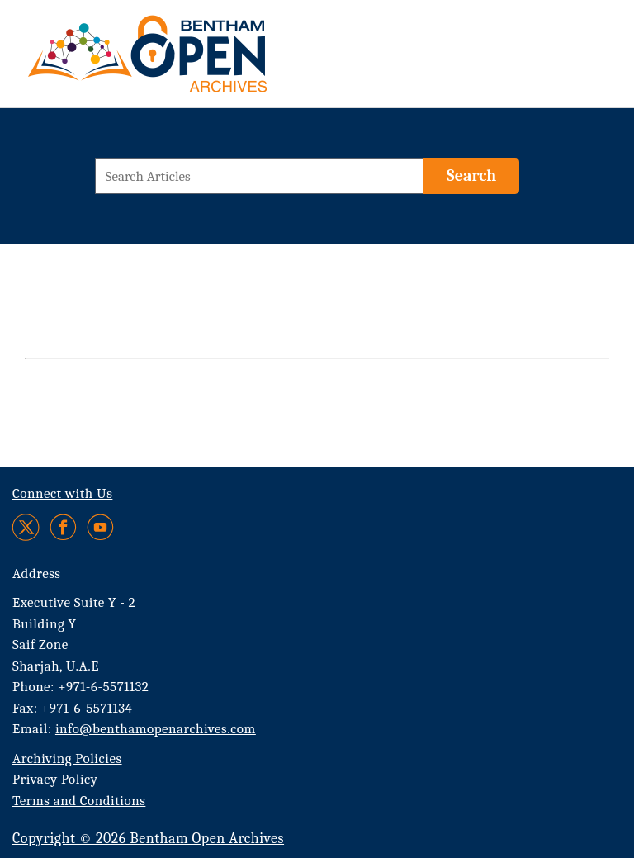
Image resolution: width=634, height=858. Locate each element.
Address (36, 573)
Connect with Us (62, 493)
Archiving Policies (67, 758)
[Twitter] (26, 527)
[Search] (471, 176)
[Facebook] (63, 527)
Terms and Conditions (78, 800)
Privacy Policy (54, 779)
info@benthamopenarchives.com (155, 729)
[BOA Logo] (196, 61)
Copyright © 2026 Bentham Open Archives (148, 838)
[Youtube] (100, 527)
